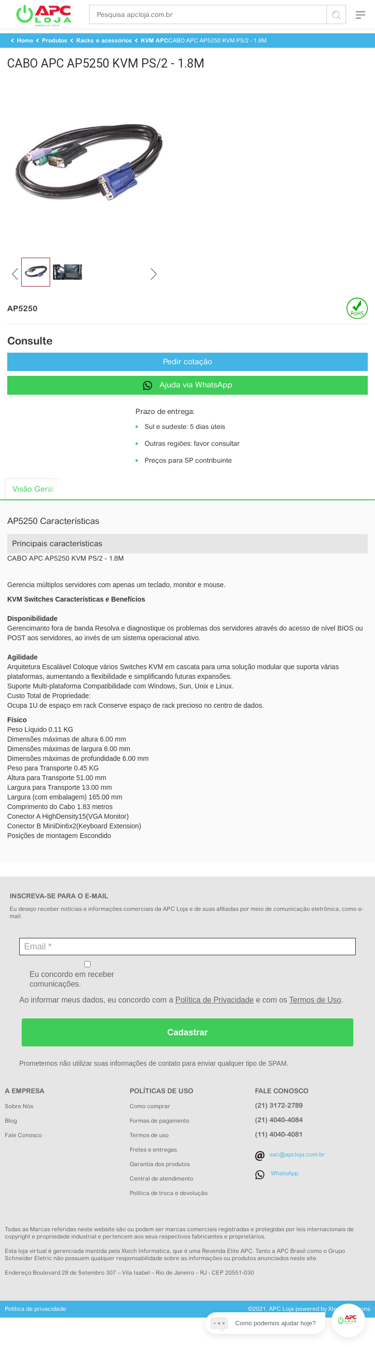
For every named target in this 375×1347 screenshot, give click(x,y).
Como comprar (150, 1124)
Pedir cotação (187, 379)
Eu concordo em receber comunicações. (87, 992)
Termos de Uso (315, 1018)
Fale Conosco (23, 1153)
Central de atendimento (161, 1196)
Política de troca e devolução (169, 1211)
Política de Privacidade (214, 1018)
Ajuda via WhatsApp (187, 402)
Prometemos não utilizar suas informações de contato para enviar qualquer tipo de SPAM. (153, 1081)
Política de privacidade (35, 1326)
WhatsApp (284, 1191)
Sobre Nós (19, 1124)
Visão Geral (33, 506)
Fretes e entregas (153, 1167)
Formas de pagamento (159, 1138)
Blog (11, 1138)
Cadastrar (187, 1050)
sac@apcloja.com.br (297, 1172)
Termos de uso (149, 1153)
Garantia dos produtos (160, 1182)
